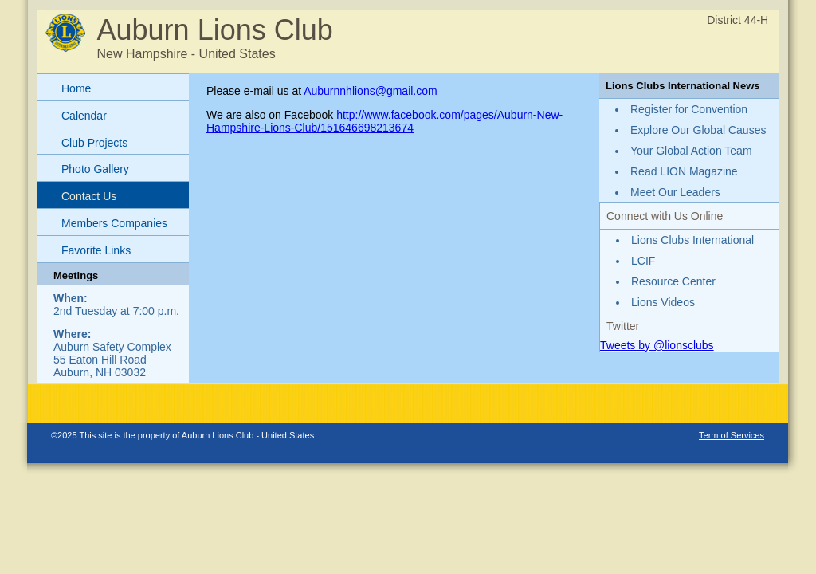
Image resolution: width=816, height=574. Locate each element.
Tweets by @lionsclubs (657, 345)
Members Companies (114, 223)
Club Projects (94, 142)
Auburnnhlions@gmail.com (370, 91)
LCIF (643, 260)
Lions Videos (663, 302)
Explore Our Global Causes (698, 130)
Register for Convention (688, 109)
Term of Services (731, 435)
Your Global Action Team (691, 150)
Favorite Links (96, 250)
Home (76, 88)
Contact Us (88, 196)
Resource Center (673, 281)
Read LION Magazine (684, 171)
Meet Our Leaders (675, 192)
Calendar (84, 115)
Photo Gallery (95, 169)
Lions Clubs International (692, 240)
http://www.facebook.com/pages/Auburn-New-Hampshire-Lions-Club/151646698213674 (384, 121)
